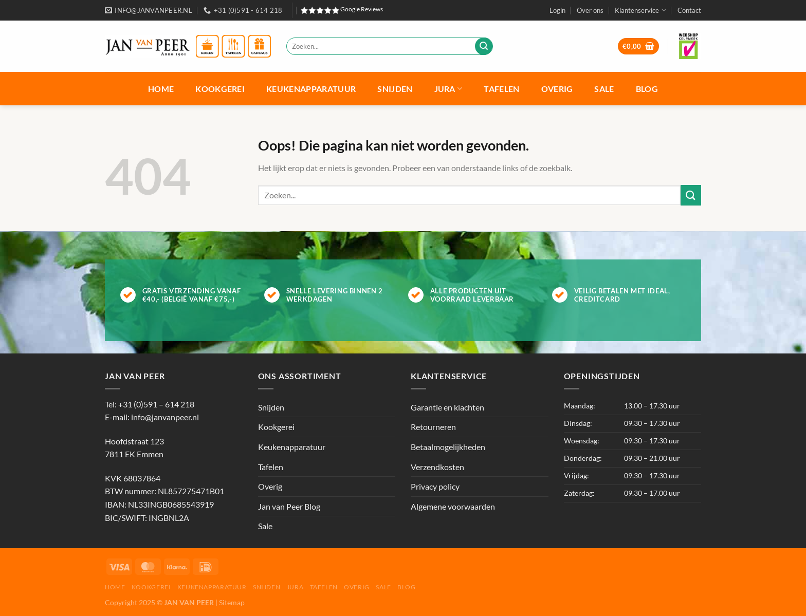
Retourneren (433, 427)
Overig (557, 89)
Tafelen (501, 89)
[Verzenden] (483, 46)
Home (161, 89)
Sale (604, 89)
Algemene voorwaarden (453, 506)
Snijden (394, 89)
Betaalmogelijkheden (448, 447)
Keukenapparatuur (311, 89)
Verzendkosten (437, 467)
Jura (448, 89)
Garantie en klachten (447, 407)
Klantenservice (640, 10)
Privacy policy (435, 486)
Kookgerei (220, 89)
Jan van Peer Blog (289, 506)
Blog (647, 89)
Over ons (590, 10)
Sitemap (232, 602)
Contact (689, 10)
